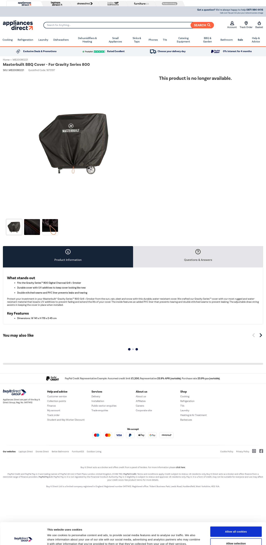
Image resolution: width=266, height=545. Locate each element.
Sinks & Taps (137, 39)
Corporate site (144, 410)
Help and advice (57, 391)
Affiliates (141, 401)
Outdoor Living (94, 451)
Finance (51, 405)
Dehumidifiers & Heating (87, 39)
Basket (259, 25)
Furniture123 (78, 451)
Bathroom (226, 39)
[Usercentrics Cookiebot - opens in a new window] (23, 538)
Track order (53, 415)
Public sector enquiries (104, 405)
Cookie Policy (226, 451)
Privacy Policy (242, 451)
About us (141, 396)
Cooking (8, 39)
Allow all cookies (236, 509)
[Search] (128, 25)
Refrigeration (25, 39)
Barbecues (186, 419)
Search (202, 25)
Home (6, 59)
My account (53, 410)
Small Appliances (115, 39)
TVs (165, 39)
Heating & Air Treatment (193, 415)
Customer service (57, 396)
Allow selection (236, 521)
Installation (97, 401)
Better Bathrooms (60, 451)
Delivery (95, 396)
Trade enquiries (99, 410)
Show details (189, 537)
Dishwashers (61, 39)
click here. (180, 467)
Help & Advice (256, 39)
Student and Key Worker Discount (66, 419)
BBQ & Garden (207, 39)
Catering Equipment (183, 39)
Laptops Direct (26, 451)
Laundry (43, 39)
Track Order (246, 25)
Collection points (56, 401)
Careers (140, 405)
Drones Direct (42, 451)
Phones (153, 39)
